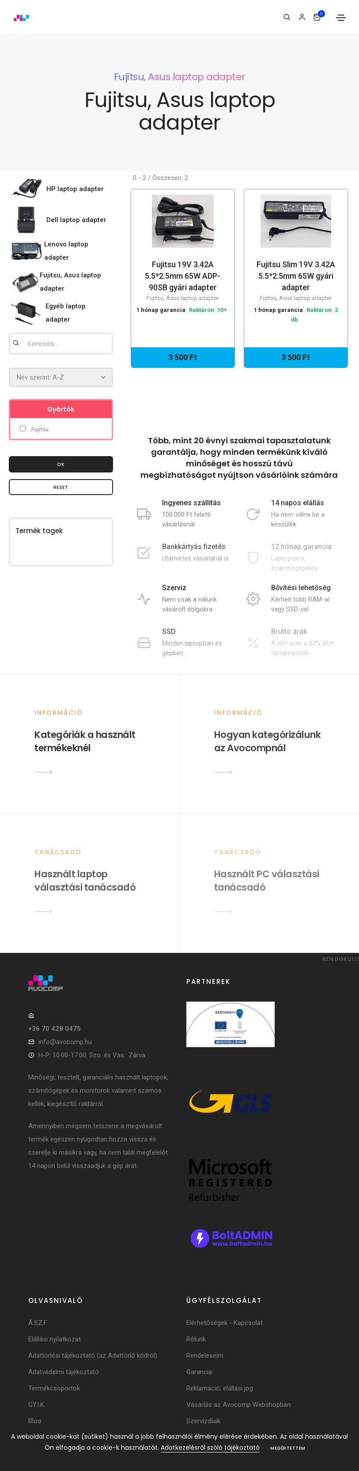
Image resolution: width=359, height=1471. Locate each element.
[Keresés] (287, 17)
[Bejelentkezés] (302, 17)
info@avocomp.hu (65, 1042)
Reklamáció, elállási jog (219, 1388)
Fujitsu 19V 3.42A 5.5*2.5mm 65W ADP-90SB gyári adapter (182, 281)
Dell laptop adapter (76, 220)
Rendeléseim (204, 1356)
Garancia (199, 1372)
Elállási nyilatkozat (54, 1339)
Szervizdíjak (203, 1421)
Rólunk (196, 1339)
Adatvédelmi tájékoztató (63, 1372)
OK (60, 464)
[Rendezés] (61, 377)
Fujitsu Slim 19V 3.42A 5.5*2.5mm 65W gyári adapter (295, 281)
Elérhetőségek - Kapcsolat (224, 1323)
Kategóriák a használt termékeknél (85, 741)
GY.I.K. (36, 1405)
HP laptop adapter (75, 189)
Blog (34, 1421)
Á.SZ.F (37, 1323)
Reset (60, 487)
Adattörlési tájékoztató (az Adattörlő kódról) (92, 1356)
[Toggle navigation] (341, 18)
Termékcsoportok (54, 1388)
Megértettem (288, 1448)
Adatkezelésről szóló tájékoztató (210, 1447)
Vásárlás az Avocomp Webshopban (238, 1405)
